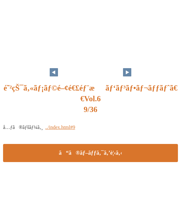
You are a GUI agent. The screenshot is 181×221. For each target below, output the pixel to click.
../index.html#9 (60, 127)
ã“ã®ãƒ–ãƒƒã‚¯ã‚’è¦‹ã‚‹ (90, 153)
